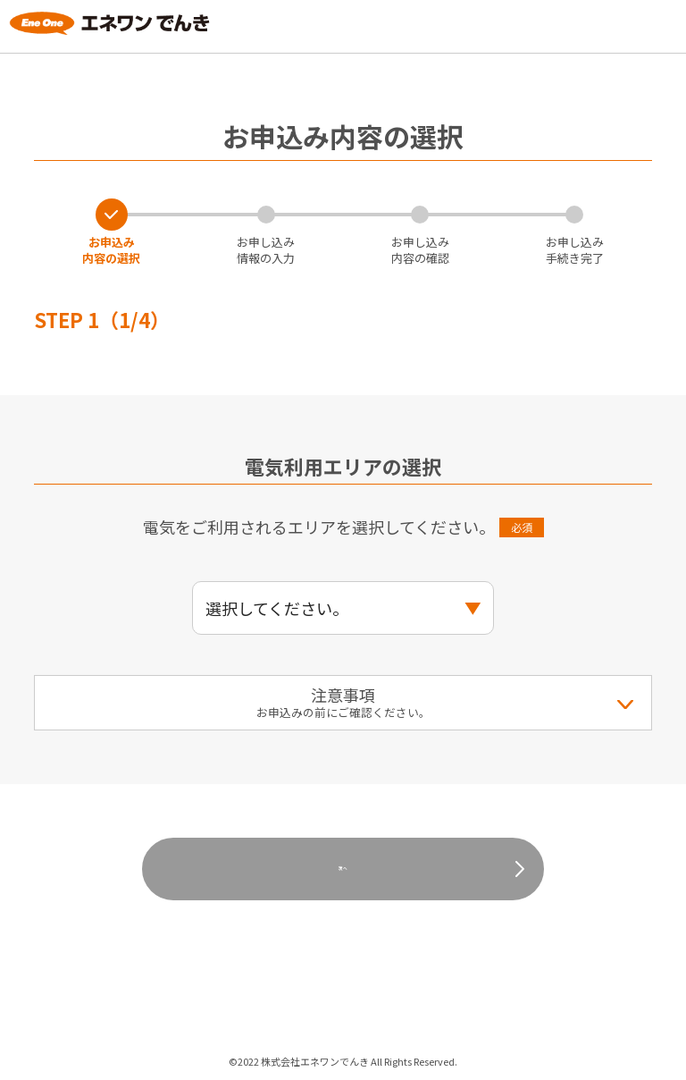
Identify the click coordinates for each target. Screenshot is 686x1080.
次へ (343, 869)
